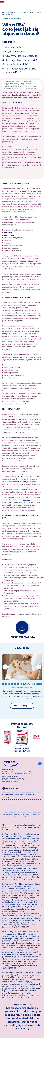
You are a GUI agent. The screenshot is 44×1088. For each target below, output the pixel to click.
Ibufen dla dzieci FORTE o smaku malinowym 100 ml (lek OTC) (16, 809)
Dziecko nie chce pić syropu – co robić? (22, 684)
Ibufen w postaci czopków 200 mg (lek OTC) (12, 818)
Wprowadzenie (13, 47)
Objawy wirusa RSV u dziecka (21, 55)
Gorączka (22, 482)
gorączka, (8, 232)
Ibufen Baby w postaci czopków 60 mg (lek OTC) (13, 815)
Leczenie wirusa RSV (16, 64)
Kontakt (38, 842)
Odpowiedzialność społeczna (14, 842)
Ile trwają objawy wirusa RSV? (21, 60)
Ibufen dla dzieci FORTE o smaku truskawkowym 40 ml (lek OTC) (17, 812)
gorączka (21, 476)
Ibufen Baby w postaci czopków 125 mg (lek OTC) (13, 817)
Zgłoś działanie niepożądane (28, 842)
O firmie (4, 842)
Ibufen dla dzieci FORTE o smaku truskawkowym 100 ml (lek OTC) (17, 810)
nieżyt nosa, (9, 235)
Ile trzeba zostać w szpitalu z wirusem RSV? (20, 70)
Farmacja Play (5, 847)
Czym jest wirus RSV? (17, 51)
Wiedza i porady (13, 12)
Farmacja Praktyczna (30, 845)
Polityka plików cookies (7, 845)
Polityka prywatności (19, 845)
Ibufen (4, 12)
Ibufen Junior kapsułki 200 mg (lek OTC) (11, 814)
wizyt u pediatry (16, 113)
